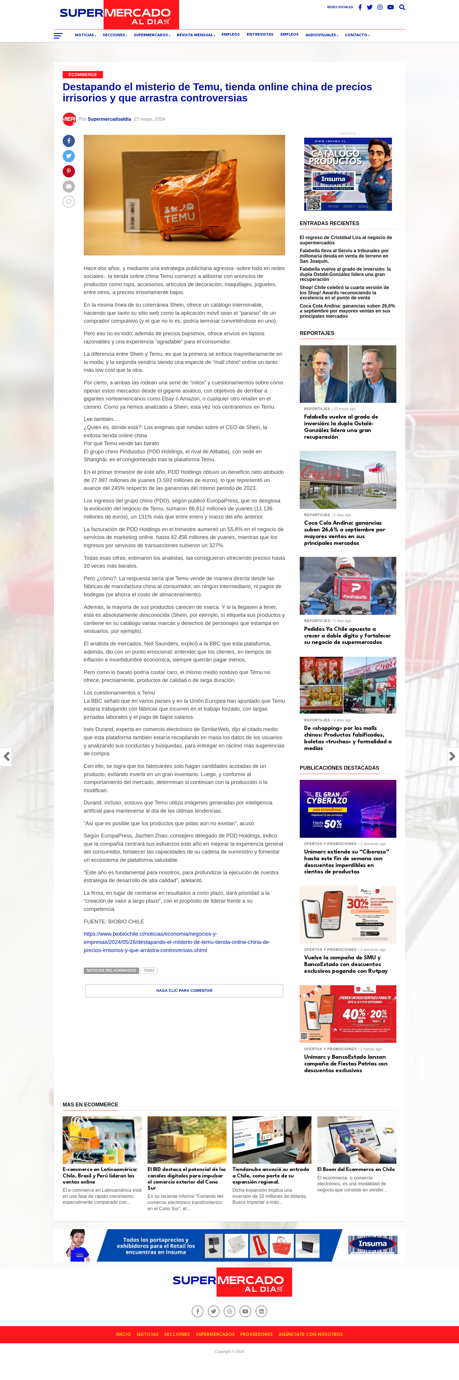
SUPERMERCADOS (151, 35)
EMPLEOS (231, 35)
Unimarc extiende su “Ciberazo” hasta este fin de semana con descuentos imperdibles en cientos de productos (346, 862)
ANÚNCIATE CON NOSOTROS (311, 1335)
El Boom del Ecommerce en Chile (356, 1169)
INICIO (123, 1335)
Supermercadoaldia (109, 119)
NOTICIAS (148, 1335)
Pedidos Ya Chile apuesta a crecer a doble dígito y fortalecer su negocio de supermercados (347, 636)
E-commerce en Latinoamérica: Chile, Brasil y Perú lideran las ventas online (100, 1175)
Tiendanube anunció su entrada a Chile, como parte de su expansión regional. (270, 1175)
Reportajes (317, 409)
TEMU (149, 970)
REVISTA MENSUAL (195, 35)
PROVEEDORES (256, 1335)
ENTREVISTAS (260, 35)
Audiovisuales (321, 35)
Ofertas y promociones (330, 844)
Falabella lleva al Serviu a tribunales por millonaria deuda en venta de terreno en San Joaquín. (344, 255)
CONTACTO (356, 35)
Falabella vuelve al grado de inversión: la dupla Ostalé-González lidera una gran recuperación (345, 274)
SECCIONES (114, 35)
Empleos (289, 35)
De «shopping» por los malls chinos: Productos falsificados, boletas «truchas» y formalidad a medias (348, 739)
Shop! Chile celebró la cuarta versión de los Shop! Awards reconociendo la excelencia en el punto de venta (344, 292)
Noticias (84, 35)
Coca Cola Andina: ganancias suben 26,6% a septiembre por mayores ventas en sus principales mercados (347, 311)
